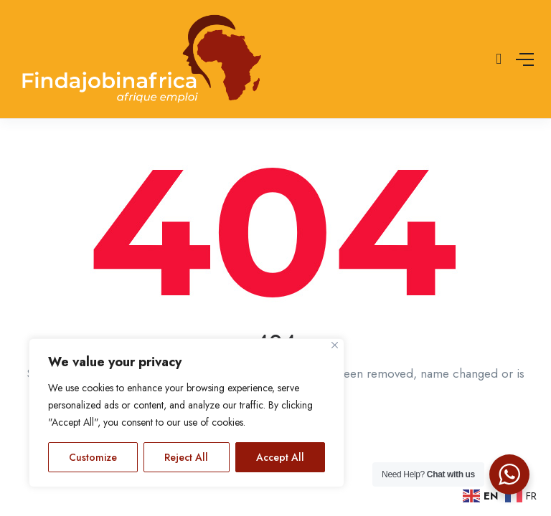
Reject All (186, 457)
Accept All (280, 457)
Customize (93, 457)
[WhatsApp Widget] (509, 474)
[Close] (334, 345)
